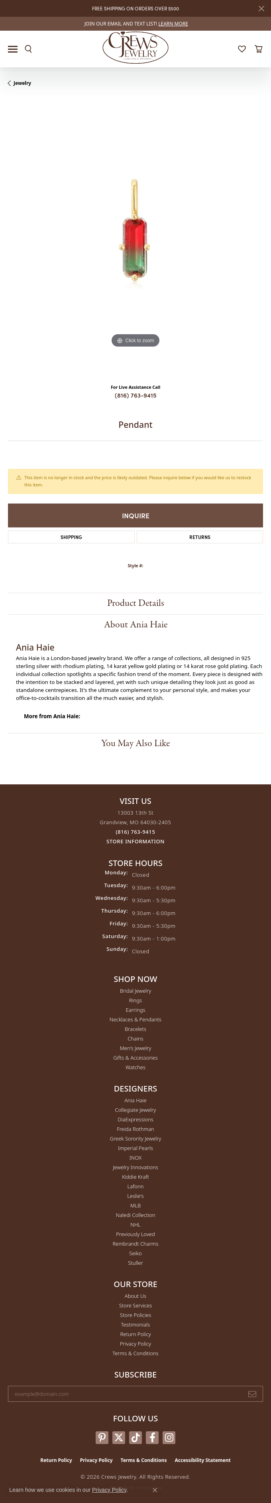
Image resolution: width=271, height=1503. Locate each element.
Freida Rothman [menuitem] (135, 1129)
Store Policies (135, 1315)
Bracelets (135, 1029)
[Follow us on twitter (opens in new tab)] (118, 1437)
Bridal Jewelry (135, 990)
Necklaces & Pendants (135, 1019)
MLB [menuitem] (135, 1205)
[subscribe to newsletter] (252, 1393)
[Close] (261, 9)
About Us (135, 1295)
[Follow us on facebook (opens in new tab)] (152, 1437)
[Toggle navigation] (13, 49)
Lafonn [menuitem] (136, 1186)
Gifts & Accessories (135, 1057)
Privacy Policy (135, 1343)
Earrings (135, 1009)
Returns (199, 536)
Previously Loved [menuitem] (135, 1234)
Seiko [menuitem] (135, 1253)
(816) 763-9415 (136, 395)
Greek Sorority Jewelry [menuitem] (135, 1138)
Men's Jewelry (135, 1048)
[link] (135, 24)
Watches (135, 1067)
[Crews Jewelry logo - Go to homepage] (136, 47)
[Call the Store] (135, 831)
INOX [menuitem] (135, 1157)
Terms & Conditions (135, 1353)
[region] (135, 238)
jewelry (22, 83)
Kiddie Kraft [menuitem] (135, 1176)
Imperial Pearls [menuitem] (135, 1148)
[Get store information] (135, 841)
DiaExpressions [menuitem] (135, 1119)
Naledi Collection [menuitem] (135, 1215)
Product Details (135, 603)
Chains (135, 1038)
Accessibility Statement (202, 1460)
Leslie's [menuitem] (135, 1195)
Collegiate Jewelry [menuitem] (135, 1109)
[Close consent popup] (155, 1490)
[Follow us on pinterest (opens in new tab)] (102, 1437)
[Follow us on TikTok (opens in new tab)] (135, 1437)
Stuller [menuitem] (135, 1262)
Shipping (71, 536)
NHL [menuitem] (135, 1224)
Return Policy (135, 1334)
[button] (28, 49)
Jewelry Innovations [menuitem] (135, 1167)
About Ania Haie (135, 624)
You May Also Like (135, 743)
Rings (135, 1000)
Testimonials (135, 1324)
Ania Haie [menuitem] (135, 1100)
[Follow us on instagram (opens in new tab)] (169, 1437)
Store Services (135, 1305)
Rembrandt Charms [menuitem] (135, 1243)
